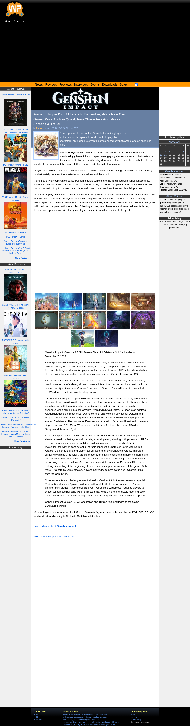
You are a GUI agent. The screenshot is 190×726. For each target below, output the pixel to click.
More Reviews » (22, 258)
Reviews (51, 84)
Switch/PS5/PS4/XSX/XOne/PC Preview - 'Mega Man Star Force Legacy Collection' (15, 433)
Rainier (39, 128)
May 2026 (174, 141)
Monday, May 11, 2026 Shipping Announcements (81, 720)
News (36, 715)
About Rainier (174, 196)
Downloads (109, 84)
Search (124, 84)
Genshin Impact (174, 171)
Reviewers (38, 720)
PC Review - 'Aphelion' (15, 232)
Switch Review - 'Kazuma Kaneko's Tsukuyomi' (15, 242)
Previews (65, 84)
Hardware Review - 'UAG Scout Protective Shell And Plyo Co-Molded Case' (15, 250)
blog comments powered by (54, 536)
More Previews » (22, 441)
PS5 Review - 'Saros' (15, 237)
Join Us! (134, 717)
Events (95, 84)
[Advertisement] (95, 53)
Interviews (81, 84)
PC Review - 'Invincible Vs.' (15, 165)
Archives (37, 717)
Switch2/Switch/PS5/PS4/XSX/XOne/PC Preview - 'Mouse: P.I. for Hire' (19, 425)
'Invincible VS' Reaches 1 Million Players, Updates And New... (85, 715)
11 (165, 155)
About (133, 715)
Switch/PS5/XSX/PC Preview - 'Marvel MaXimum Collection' (15, 411)
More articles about (55, 526)
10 (161, 155)
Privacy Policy (136, 720)
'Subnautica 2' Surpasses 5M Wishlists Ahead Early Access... (85, 717)
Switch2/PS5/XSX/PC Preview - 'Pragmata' (15, 418)
